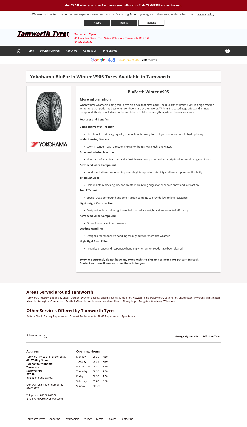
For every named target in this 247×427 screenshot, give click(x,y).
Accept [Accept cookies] (97, 21)
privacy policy (205, 14)
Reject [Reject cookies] (124, 21)
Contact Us (90, 49)
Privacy (87, 417)
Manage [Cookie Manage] (151, 21)
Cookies (111, 417)
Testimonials (71, 417)
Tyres (30, 49)
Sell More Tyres (212, 334)
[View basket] (227, 49)
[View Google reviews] (123, 58)
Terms (99, 417)
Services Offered (50, 49)
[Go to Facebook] (46, 334)
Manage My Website (186, 334)
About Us (71, 49)
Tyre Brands (110, 49)
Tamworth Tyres (35, 417)
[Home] (18, 49)
